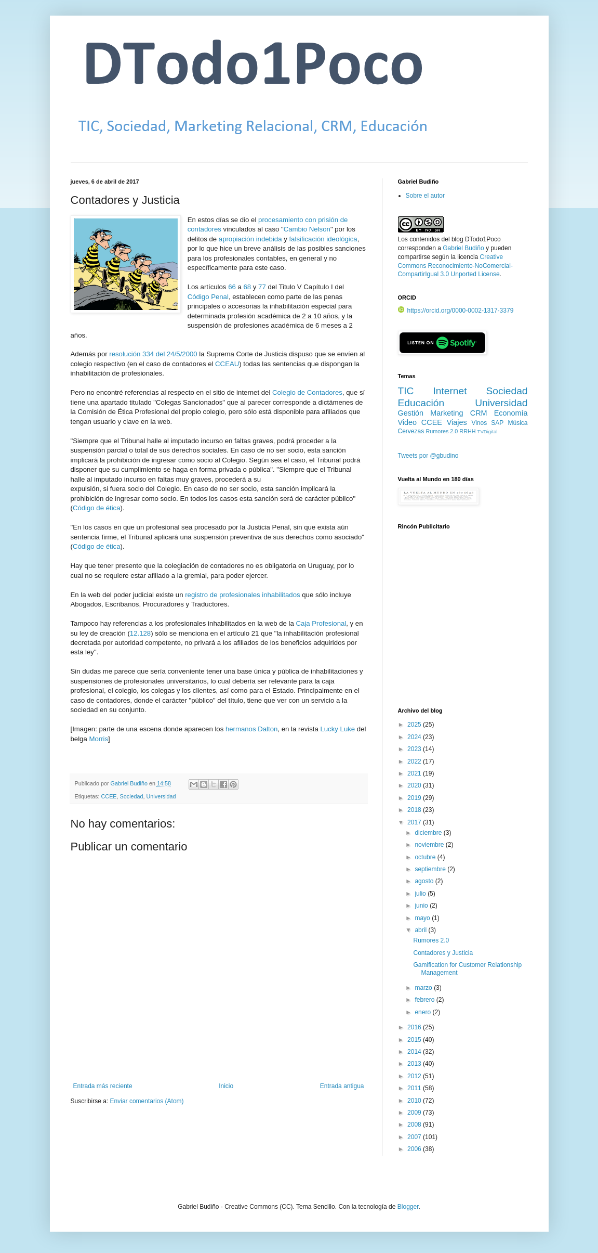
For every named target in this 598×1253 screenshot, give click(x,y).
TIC (406, 390)
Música (518, 423)
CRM (478, 413)
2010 (415, 1100)
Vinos (479, 423)
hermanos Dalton (251, 729)
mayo (423, 918)
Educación (421, 402)
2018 (415, 809)
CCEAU (227, 364)
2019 (415, 798)
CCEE (109, 796)
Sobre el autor (425, 195)
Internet (450, 390)
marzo (424, 987)
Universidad (161, 796)
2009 (415, 1112)
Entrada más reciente (102, 1086)
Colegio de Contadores (307, 392)
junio (422, 905)
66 (232, 287)
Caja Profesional (321, 623)
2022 (415, 761)
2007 (415, 1137)
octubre (426, 857)
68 (247, 287)
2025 (415, 724)
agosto (425, 881)
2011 (415, 1088)
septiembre (431, 869)
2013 (415, 1063)
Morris (98, 739)
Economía (511, 413)
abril (421, 930)
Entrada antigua (342, 1086)
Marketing (446, 413)
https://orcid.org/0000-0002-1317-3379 (456, 310)
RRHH (467, 431)
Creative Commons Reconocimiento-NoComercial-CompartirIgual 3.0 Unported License (455, 265)
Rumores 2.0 (442, 431)
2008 (415, 1124)
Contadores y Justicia (443, 953)
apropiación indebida (250, 239)
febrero (425, 999)
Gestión (411, 413)
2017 (415, 822)
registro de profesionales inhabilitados (242, 595)
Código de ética (97, 508)
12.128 (140, 633)
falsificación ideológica (323, 239)
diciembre (429, 832)
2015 (415, 1039)
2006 (415, 1149)
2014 (415, 1051)
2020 (415, 785)
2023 (415, 749)
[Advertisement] (463, 625)
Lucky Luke (337, 729)
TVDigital (487, 431)
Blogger (408, 1206)
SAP (497, 423)
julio (421, 893)
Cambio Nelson (307, 229)
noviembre (430, 844)
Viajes (457, 422)
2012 (415, 1076)
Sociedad (131, 796)
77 (262, 287)
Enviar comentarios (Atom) (147, 1101)
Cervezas (411, 431)
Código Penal (208, 297)
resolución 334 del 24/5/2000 (153, 354)
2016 (415, 1027)
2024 (415, 737)
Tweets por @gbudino (428, 455)
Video (407, 422)
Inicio (226, 1086)
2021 (415, 773)
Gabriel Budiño (130, 783)
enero (423, 1012)
